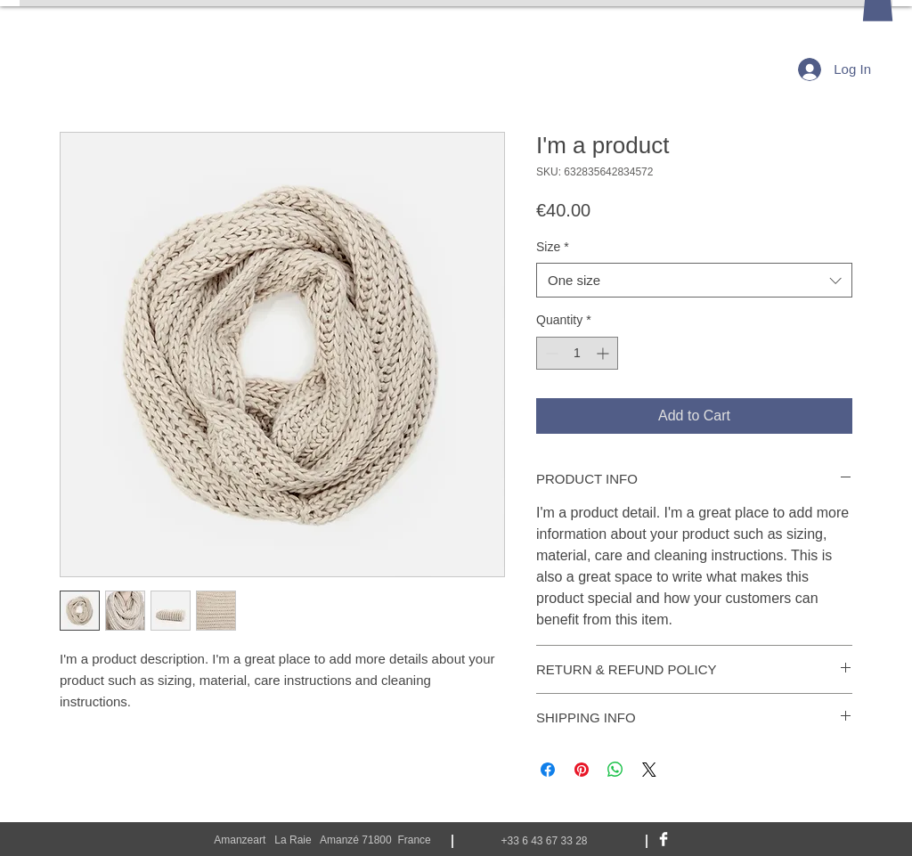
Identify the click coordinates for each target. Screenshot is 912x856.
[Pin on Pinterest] (581, 769)
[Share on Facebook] (547, 769)
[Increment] (604, 353)
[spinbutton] (577, 353)
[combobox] (694, 280)
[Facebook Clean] (663, 839)
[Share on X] (649, 769)
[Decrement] (550, 353)
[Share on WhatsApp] (615, 769)
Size (552, 247)
